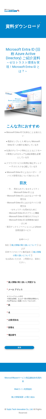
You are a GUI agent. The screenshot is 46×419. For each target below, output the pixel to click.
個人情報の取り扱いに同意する (21, 282)
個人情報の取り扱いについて (24, 245)
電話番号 (11, 335)
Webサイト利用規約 (23, 389)
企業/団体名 (13, 320)
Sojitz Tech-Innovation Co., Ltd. (20, 409)
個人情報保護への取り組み (23, 397)
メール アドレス (15, 289)
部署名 (10, 327)
